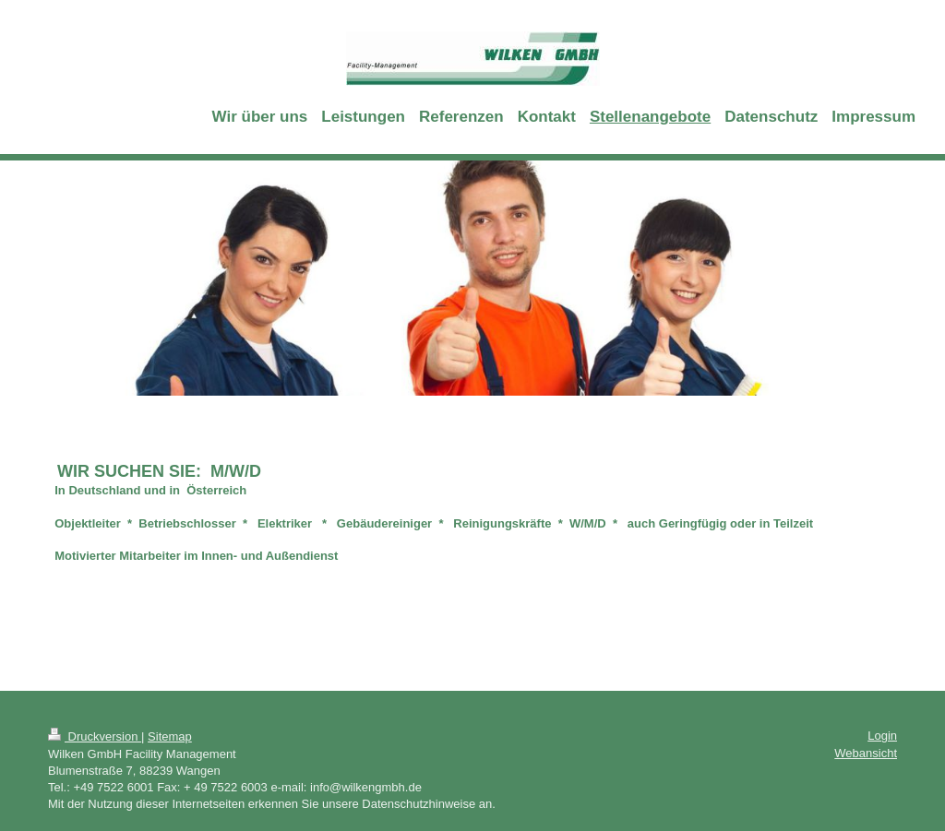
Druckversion (94, 736)
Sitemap (170, 736)
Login (882, 735)
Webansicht (865, 753)
